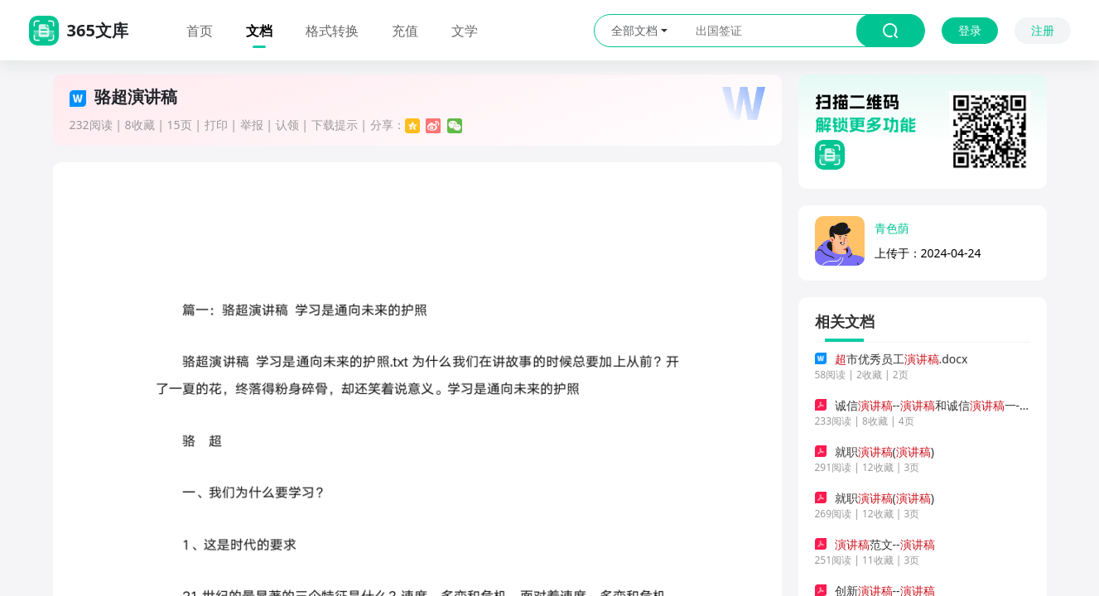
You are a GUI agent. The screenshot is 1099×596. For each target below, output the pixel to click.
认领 (287, 124)
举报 (251, 124)
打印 (216, 124)
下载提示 (334, 124)
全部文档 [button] (639, 30)
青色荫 (892, 228)
